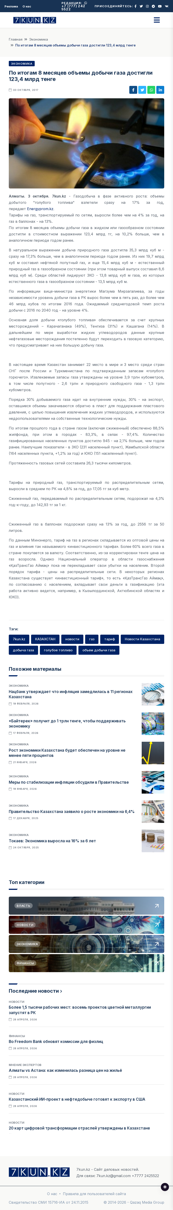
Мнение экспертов (25, 1065)
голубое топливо (58, 650)
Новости (16, 1001)
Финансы (17, 1036)
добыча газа (23, 650)
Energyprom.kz (40, 209)
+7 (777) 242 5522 (74, 6)
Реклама (11, 6)
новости (72, 639)
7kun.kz (19, 639)
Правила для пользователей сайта (94, 1194)
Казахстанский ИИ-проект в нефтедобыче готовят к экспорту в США (77, 1099)
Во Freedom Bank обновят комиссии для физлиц (56, 1041)
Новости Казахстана (142, 639)
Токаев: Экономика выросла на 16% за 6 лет (52, 841)
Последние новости (34, 991)
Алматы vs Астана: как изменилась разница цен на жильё (65, 1070)
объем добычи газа (98, 650)
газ (91, 639)
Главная (16, 39)
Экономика (38, 39)
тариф (109, 639)
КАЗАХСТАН (45, 639)
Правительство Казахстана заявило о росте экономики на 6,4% (72, 811)
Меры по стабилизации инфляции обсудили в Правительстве (69, 782)
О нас (27, 6)
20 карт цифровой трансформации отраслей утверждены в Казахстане (79, 1128)
